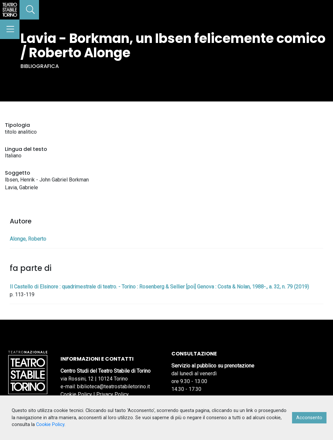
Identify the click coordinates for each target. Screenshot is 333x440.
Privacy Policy (112, 394)
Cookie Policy (76, 394)
